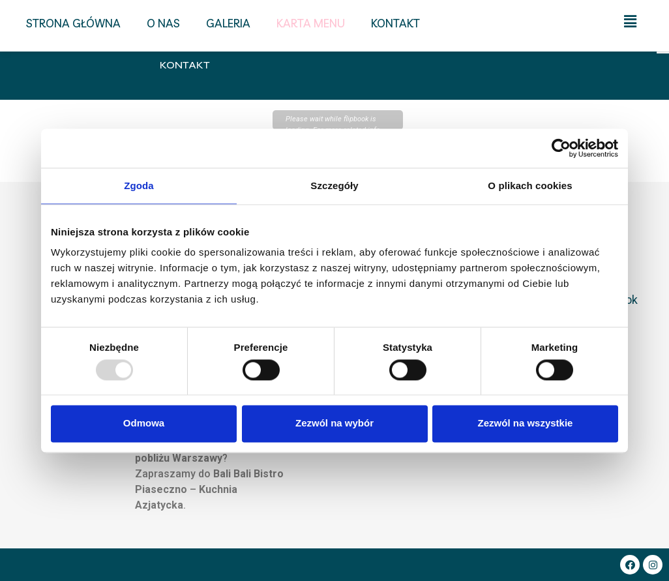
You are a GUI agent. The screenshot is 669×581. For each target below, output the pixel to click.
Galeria (228, 23)
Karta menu (310, 23)
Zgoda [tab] (139, 185)
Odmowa (143, 423)
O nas (163, 23)
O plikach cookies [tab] (530, 185)
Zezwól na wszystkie (525, 423)
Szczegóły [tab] (334, 185)
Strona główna (73, 23)
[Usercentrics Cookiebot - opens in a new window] (561, 148)
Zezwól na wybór (334, 423)
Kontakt (185, 65)
